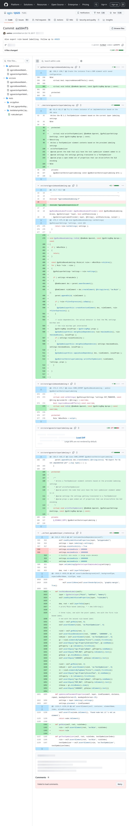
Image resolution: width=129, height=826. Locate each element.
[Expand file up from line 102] (46, 481)
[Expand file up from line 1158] (47, 733)
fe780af (103, 45)
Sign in (104, 4)
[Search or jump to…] (96, 4)
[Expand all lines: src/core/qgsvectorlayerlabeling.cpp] (83, 452)
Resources (43, 4)
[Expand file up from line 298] (46, 73)
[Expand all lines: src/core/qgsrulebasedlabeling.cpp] (82, 194)
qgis (9, 13)
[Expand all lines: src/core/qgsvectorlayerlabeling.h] (82, 476)
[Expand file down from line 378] (46, 445)
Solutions (29, 4)
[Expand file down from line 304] (46, 101)
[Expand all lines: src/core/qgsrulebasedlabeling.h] (80, 408)
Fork (99, 13)
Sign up (115, 4)
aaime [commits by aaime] (9, 33)
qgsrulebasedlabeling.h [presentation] (19, 86)
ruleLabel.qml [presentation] (16, 114)
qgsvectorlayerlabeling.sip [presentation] (21, 74)
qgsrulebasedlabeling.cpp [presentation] (20, 82)
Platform (16, 4)
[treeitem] (18, 70)
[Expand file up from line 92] (46, 114)
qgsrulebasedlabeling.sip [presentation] (20, 70)
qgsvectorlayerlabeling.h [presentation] (20, 94)
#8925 (57, 39)
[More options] (123, 67)
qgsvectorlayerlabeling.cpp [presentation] (21, 90)
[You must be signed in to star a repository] (116, 13)
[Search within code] (63, 61)
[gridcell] (83, 73)
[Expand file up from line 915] (47, 561)
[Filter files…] (18, 61)
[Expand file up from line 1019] (47, 600)
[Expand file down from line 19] (46, 241)
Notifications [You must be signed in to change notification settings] (83, 13)
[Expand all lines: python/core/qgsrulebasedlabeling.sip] (83, 67)
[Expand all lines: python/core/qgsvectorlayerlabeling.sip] (83, 108)
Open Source (58, 4)
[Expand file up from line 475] (46, 244)
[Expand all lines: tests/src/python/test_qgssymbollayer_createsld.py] (83, 557)
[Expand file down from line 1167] (47, 772)
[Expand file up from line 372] (46, 414)
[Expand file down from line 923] (47, 597)
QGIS (17, 13)
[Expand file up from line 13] (46, 199)
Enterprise (74, 4)
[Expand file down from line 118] (46, 550)
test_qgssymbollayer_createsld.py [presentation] (25, 106)
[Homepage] (6, 5)
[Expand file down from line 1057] (47, 730)
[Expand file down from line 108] (46, 188)
